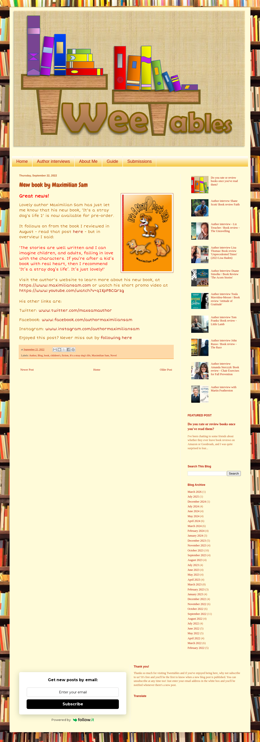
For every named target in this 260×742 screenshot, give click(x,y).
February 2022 (196, 648)
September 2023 (197, 555)
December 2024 (197, 501)
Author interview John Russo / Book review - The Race (224, 344)
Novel (113, 355)
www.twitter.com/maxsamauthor (75, 310)
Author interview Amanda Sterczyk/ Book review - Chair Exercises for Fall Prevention (225, 369)
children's (56, 355)
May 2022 (193, 633)
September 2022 (197, 614)
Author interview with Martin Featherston (224, 388)
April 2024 (194, 521)
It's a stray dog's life (80, 355)
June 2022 (193, 628)
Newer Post (27, 369)
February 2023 (196, 589)
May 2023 (193, 574)
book (46, 355)
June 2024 (193, 511)
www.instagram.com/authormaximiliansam (92, 329)
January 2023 (195, 594)
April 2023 (194, 579)
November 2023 (197, 545)
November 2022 (197, 604)
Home (22, 161)
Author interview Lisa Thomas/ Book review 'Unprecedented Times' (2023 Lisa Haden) (224, 253)
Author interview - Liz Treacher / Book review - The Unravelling (225, 227)
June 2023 (193, 570)
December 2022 (197, 599)
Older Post (166, 369)
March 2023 (195, 584)
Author (32, 355)
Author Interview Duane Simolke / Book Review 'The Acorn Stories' (225, 274)
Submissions (139, 161)
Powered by (73, 720)
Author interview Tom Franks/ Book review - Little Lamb (224, 321)
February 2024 (196, 530)
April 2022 (194, 638)
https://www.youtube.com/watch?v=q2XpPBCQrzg (71, 290)
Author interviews (53, 161)
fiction (65, 355)
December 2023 (197, 540)
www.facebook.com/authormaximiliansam (87, 319)
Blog (40, 355)
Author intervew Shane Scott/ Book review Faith (225, 202)
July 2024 (193, 506)
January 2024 (195, 535)
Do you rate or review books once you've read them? (224, 181)
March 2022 (195, 643)
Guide (112, 161)
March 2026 (195, 491)
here (78, 231)
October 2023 (195, 550)
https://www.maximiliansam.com (55, 285)
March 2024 (195, 526)
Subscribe (73, 704)
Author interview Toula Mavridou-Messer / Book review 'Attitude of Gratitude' (225, 299)
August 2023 (195, 560)
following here (116, 337)
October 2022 (195, 609)
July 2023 (193, 565)
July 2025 (193, 496)
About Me (88, 161)
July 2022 (193, 623)
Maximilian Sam (100, 355)
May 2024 (193, 516)
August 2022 (195, 618)
